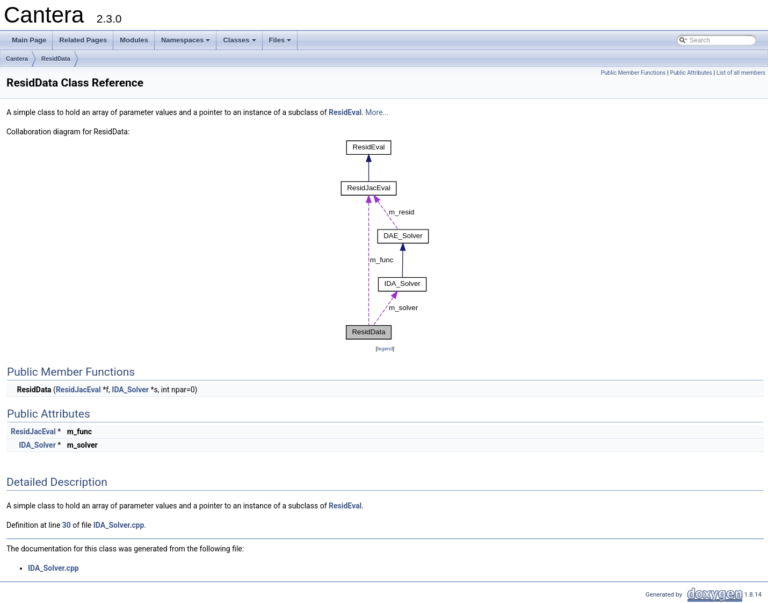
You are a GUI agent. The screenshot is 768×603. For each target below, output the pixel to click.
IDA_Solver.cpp (118, 525)
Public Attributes (691, 72)
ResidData (55, 58)
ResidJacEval (78, 389)
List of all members (740, 72)
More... (376, 112)
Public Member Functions (633, 72)
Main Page (29, 40)
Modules (134, 40)
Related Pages (83, 40)
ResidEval (345, 112)
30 (66, 525)
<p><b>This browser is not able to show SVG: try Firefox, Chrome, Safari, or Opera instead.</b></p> (385, 240)
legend (385, 348)
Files (281, 43)
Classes (240, 43)
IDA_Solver (130, 389)
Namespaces (186, 43)
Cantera (17, 58)
